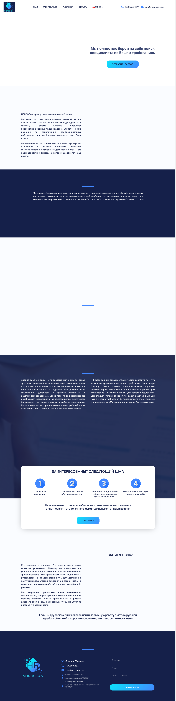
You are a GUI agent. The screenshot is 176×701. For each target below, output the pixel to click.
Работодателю (50, 7)
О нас (35, 7)
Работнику (68, 7)
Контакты (82, 7)
